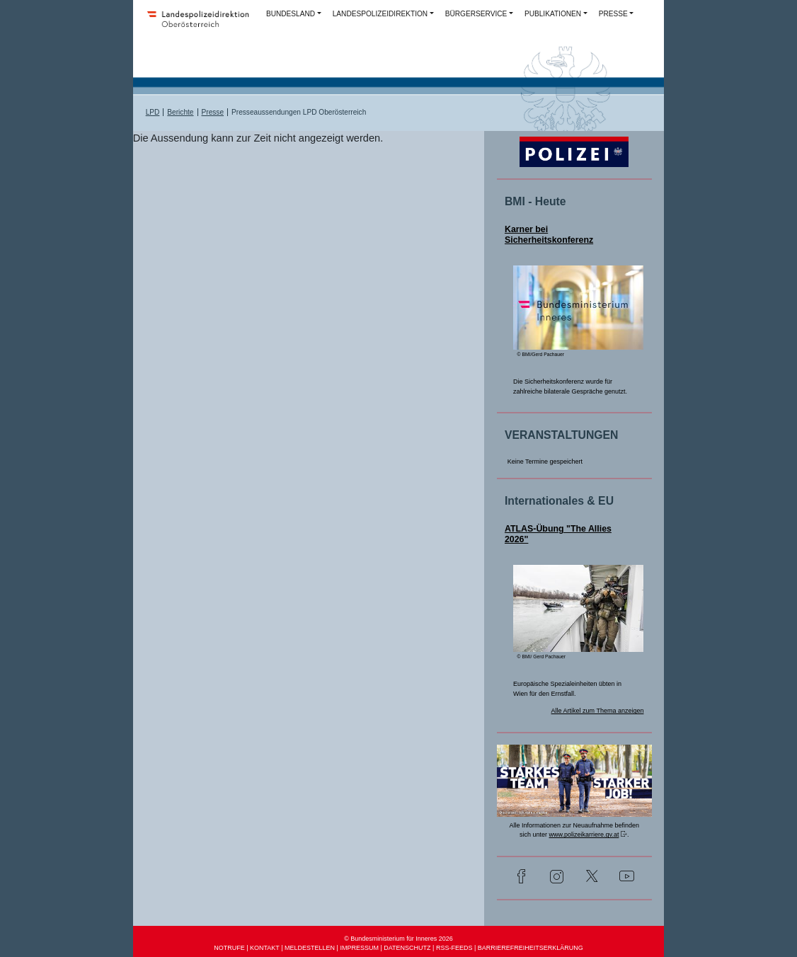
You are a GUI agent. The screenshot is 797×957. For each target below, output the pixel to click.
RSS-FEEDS (454, 947)
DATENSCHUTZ (407, 947)
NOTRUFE (229, 947)
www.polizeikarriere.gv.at (584, 834)
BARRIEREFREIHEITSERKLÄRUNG (530, 947)
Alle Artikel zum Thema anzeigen (597, 710)
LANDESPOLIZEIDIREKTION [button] (380, 14)
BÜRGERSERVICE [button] (476, 14)
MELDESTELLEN (310, 947)
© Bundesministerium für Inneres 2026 (398, 938)
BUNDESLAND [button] (290, 14)
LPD (153, 112)
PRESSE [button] (613, 14)
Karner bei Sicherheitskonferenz (549, 234)
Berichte (180, 112)
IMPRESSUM (359, 947)
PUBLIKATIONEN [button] (552, 14)
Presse (213, 112)
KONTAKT (265, 947)
